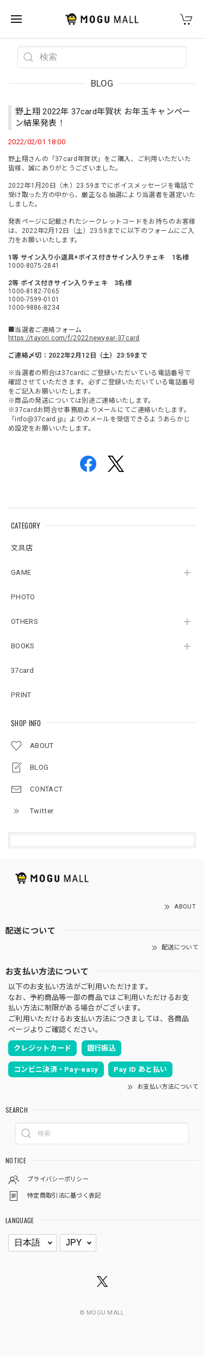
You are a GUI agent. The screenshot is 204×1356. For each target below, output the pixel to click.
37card (22, 670)
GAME (21, 572)
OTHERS (24, 621)
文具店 (22, 548)
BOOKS (23, 646)
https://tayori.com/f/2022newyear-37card (74, 338)
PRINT (21, 695)
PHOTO (23, 597)
